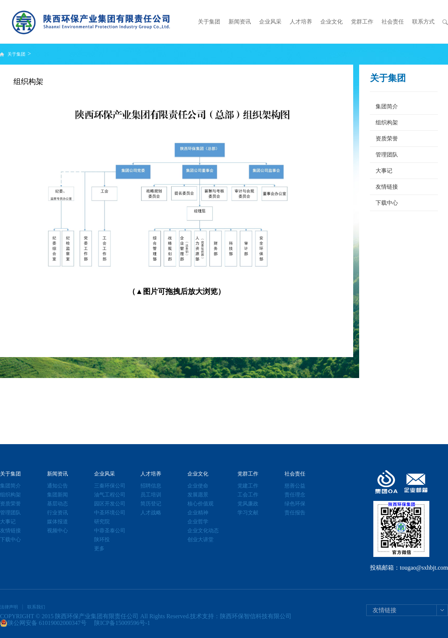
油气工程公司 (109, 495)
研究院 (102, 521)
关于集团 (209, 22)
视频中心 (57, 530)
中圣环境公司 (109, 512)
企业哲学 (197, 521)
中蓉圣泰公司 (109, 530)
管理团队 (387, 155)
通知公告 (57, 486)
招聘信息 (150, 486)
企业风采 (270, 22)
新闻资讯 (239, 22)
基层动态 (57, 504)
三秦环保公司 (109, 486)
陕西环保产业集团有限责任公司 (97, 616)
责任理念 (294, 495)
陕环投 (102, 539)
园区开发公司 (109, 504)
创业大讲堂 (200, 539)
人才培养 (301, 22)
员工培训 (150, 495)
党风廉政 (247, 504)
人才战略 (150, 512)
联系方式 (423, 22)
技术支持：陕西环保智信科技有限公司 (241, 616)
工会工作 (247, 495)
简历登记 (150, 504)
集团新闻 (57, 495)
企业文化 (331, 22)
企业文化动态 (203, 530)
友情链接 (387, 187)
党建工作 (247, 486)
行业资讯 (57, 512)
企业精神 (197, 512)
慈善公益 (294, 486)
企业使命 (197, 486)
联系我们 (36, 607)
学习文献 (247, 512)
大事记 (384, 171)
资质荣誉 (387, 139)
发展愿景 (197, 495)
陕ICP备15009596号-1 (122, 623)
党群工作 (362, 22)
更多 (99, 548)
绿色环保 (294, 504)
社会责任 (393, 22)
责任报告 (294, 512)
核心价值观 (200, 504)
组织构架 (387, 123)
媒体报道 (57, 521)
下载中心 (387, 203)
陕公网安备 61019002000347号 (43, 623)
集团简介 (387, 106)
